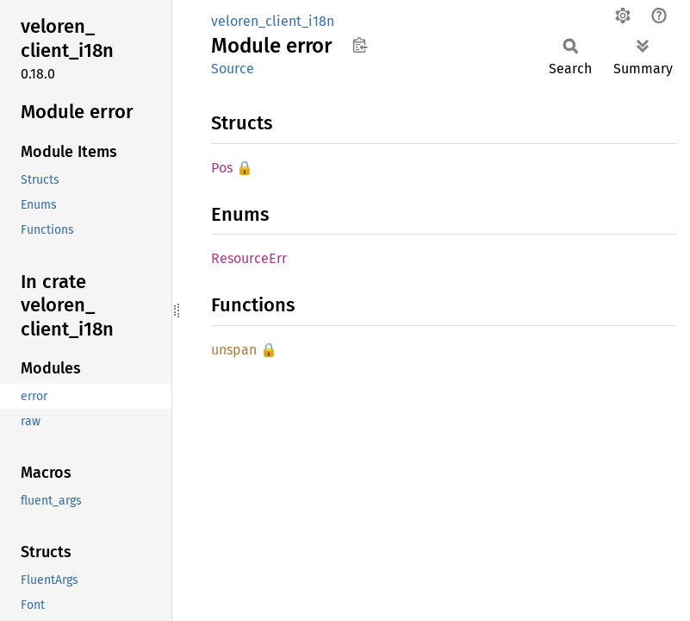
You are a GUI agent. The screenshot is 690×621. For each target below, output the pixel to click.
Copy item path (359, 45)
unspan (234, 350)
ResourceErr (249, 258)
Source (232, 68)
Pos (222, 168)
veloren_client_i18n (272, 21)
